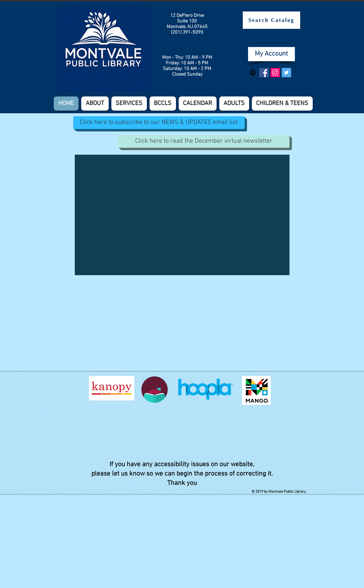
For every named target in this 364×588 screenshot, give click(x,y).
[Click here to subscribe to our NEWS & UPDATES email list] (159, 122)
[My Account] (271, 54)
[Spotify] (252, 72)
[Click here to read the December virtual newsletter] (203, 141)
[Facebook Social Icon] (264, 72)
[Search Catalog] (271, 20)
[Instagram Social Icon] (275, 72)
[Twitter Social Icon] (286, 72)
